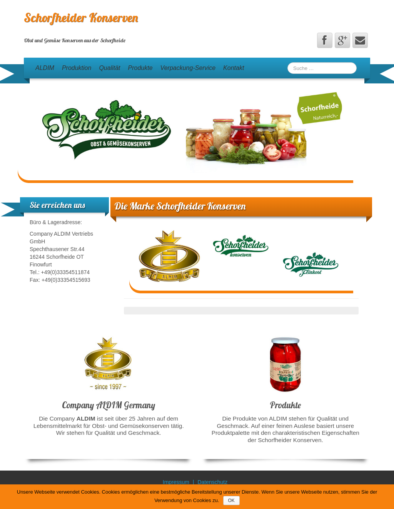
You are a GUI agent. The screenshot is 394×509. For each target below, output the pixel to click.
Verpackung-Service (187, 68)
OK (231, 500)
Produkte (140, 68)
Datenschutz (212, 482)
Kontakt (233, 68)
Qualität (109, 68)
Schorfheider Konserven (81, 17)
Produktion (77, 68)
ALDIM (44, 68)
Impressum (176, 482)
